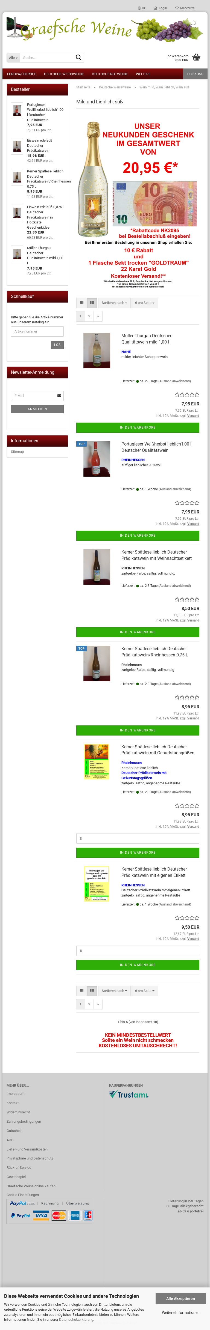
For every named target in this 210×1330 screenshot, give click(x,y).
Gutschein (14, 1131)
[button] (142, 8)
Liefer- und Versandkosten (27, 1149)
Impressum (15, 1094)
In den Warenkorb (138, 427)
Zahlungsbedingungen (24, 1121)
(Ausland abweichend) (174, 381)
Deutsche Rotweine (110, 74)
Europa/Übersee (21, 74)
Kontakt (13, 1103)
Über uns (195, 74)
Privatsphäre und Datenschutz (30, 1158)
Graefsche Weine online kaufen (31, 1186)
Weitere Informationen (181, 1312)
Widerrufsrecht (18, 1112)
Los (57, 345)
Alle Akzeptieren (180, 1298)
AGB (10, 1140)
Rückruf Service (19, 1167)
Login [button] (160, 8)
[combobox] (114, 303)
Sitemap (17, 452)
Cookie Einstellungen (23, 1195)
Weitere (143, 74)
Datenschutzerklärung (76, 1319)
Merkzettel (185, 8)
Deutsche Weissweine (64, 74)
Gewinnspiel (16, 1177)
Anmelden (37, 409)
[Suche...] (13, 57)
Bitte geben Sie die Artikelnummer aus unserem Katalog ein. (37, 319)
